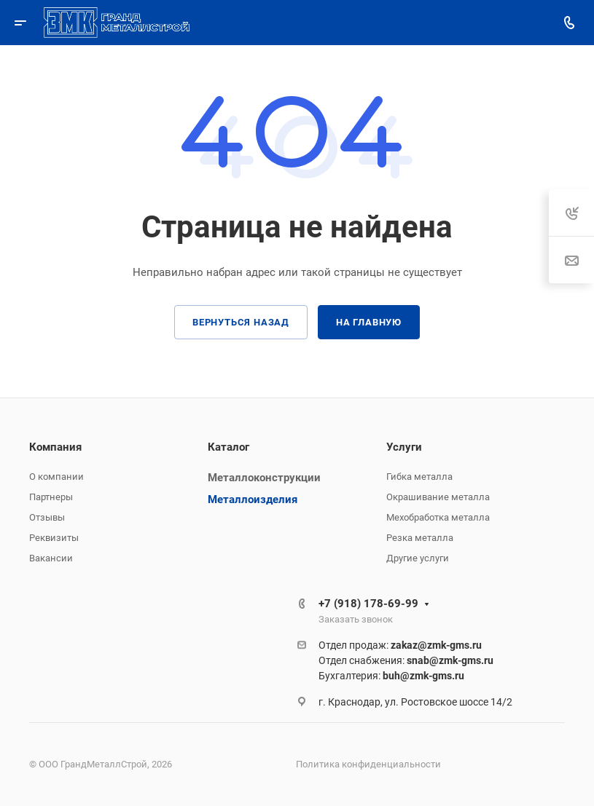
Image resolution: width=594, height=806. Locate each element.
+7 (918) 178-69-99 (368, 603)
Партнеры (51, 496)
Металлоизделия (252, 499)
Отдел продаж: (400, 645)
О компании (56, 476)
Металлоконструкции (264, 477)
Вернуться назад (240, 322)
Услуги (404, 447)
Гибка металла (419, 476)
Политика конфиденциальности (368, 764)
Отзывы (47, 517)
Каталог (228, 447)
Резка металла (419, 537)
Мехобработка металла (438, 517)
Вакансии (51, 558)
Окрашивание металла (438, 496)
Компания (55, 447)
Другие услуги (417, 558)
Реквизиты (54, 537)
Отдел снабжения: (406, 660)
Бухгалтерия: (391, 675)
